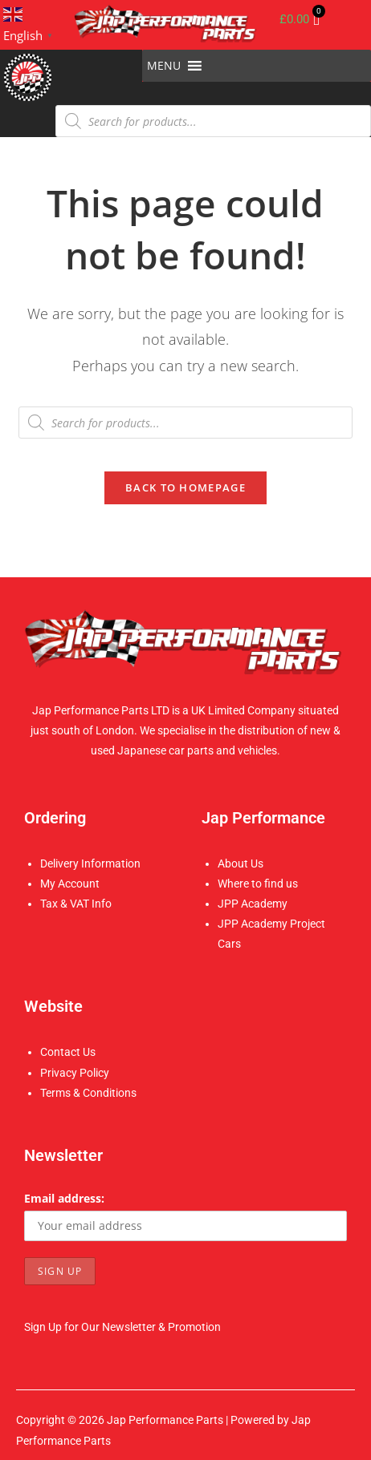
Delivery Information (90, 863)
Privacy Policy (74, 1072)
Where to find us (258, 883)
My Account (70, 883)
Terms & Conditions (88, 1092)
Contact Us (68, 1051)
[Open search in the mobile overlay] (213, 121)
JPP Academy (252, 903)
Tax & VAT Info (76, 903)
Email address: (64, 1198)
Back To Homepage (185, 487)
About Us (240, 863)
